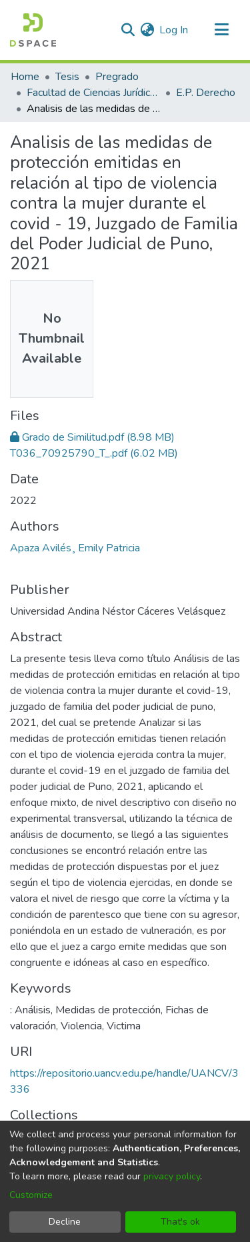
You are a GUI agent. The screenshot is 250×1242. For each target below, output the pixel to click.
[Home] (33, 30)
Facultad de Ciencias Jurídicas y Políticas (93, 92)
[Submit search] (127, 30)
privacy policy (171, 1176)
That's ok (180, 1221)
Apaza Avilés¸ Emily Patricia (75, 548)
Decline (65, 1221)
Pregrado (117, 76)
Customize (31, 1195)
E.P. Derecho (205, 92)
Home (25, 76)
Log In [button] (174, 30)
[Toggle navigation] (221, 30)
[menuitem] (147, 30)
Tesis (67, 76)
